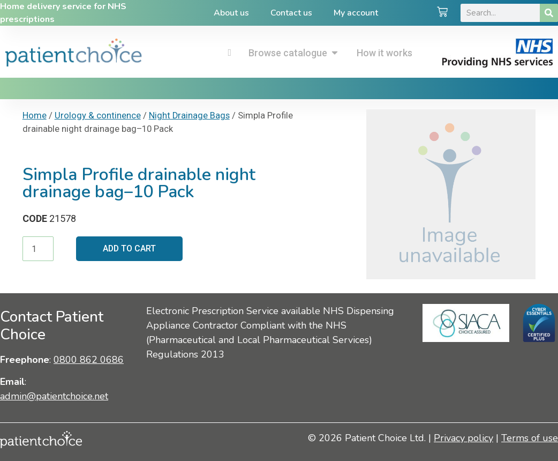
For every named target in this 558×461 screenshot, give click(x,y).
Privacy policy (463, 438)
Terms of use (529, 438)
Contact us (291, 13)
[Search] (549, 13)
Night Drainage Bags (189, 115)
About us (231, 13)
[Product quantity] (38, 248)
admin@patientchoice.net (54, 396)
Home (34, 115)
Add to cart (130, 248)
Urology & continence (98, 115)
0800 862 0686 (89, 359)
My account (356, 13)
